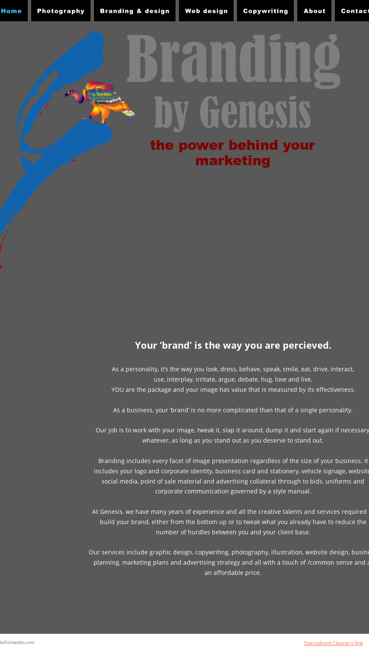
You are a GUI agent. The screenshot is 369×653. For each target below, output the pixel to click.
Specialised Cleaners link (333, 643)
